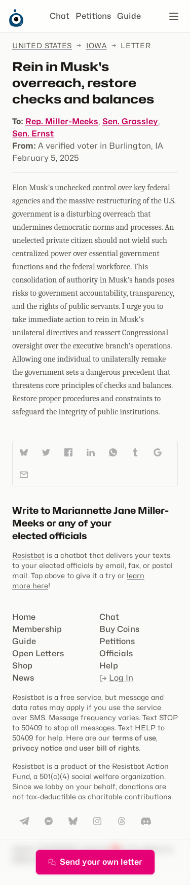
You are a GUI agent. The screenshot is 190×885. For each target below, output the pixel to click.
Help (108, 665)
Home (23, 617)
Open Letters (38, 653)
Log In (116, 678)
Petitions (93, 16)
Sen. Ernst (33, 133)
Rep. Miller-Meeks (61, 121)
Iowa (96, 45)
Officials (116, 653)
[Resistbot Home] (16, 24)
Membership (37, 629)
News (23, 678)
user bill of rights (109, 748)
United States (42, 45)
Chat (59, 16)
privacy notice (37, 748)
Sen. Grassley (130, 121)
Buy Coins (119, 629)
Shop (22, 665)
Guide (129, 16)
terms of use (134, 737)
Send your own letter (95, 862)
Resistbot (28, 555)
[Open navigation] (174, 16)
